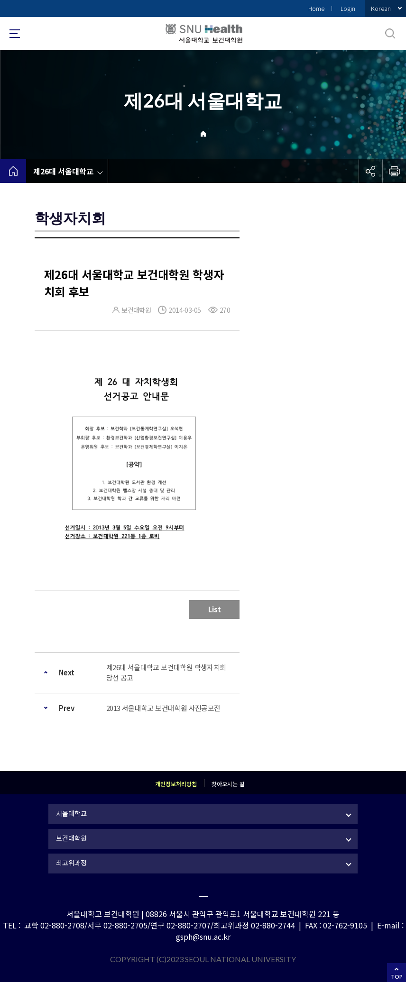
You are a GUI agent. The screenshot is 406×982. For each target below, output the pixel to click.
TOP (397, 976)
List (214, 609)
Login (348, 8)
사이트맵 (14, 33)
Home (316, 8)
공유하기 (370, 171)
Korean (381, 8)
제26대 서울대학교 (63, 171)
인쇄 (394, 171)
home (13, 171)
